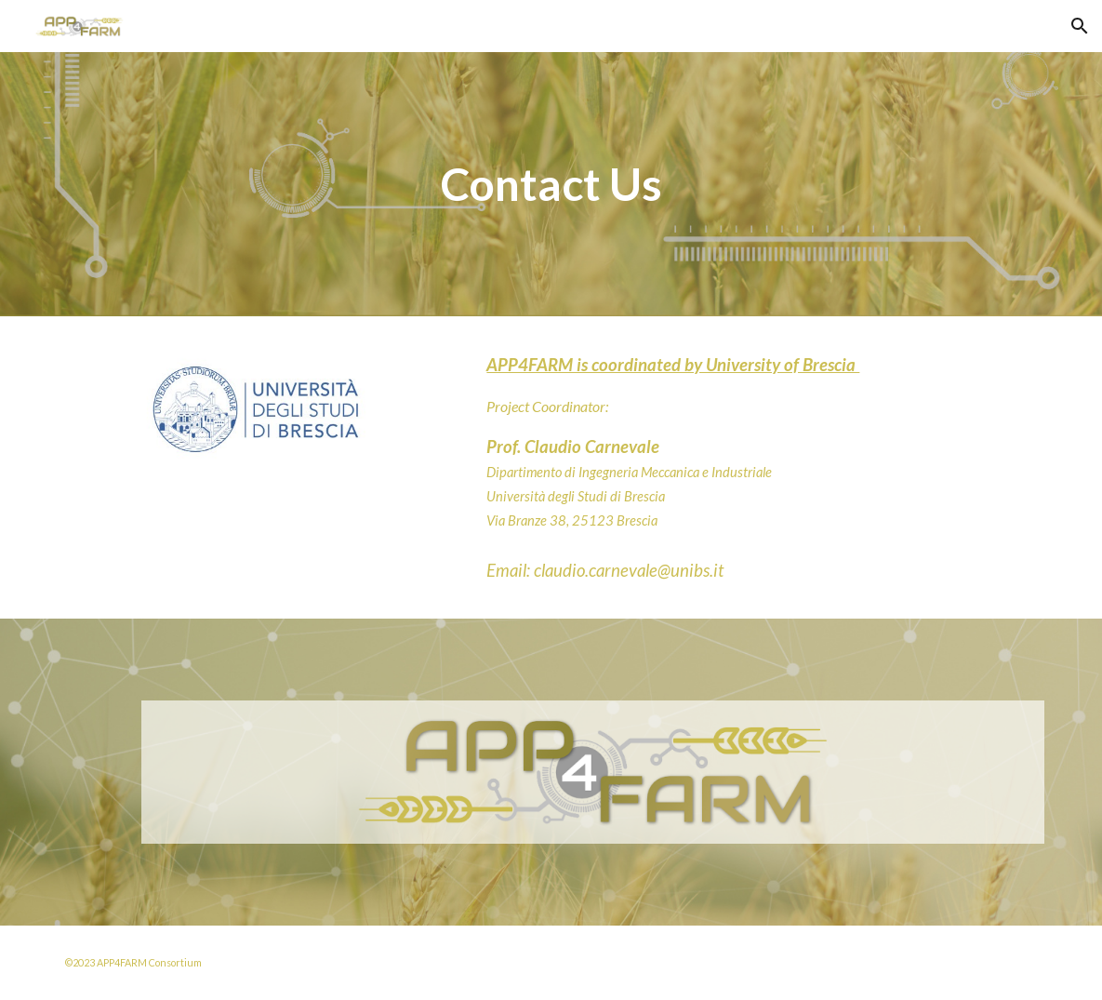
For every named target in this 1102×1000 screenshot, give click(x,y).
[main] (551, 184)
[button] (1079, 26)
